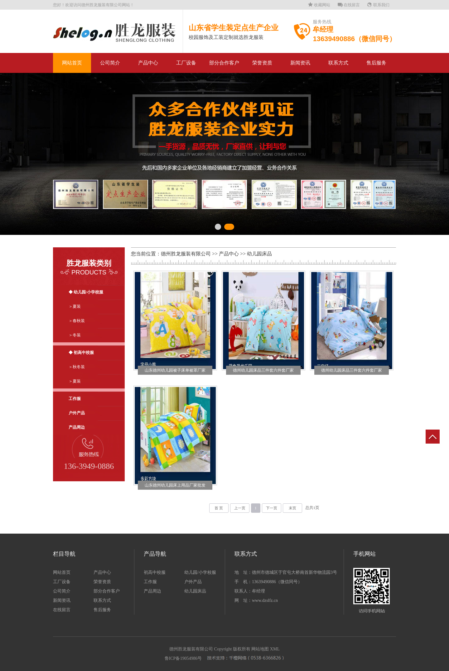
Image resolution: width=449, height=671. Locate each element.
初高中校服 (155, 572)
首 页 (219, 508)
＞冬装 (75, 335)
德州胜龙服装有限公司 (186, 253)
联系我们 (381, 4)
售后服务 (376, 62)
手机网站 (364, 554)
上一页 (239, 508)
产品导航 (155, 554)
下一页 (271, 508)
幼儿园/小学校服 (200, 572)
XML (275, 649)
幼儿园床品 (259, 253)
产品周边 (77, 427)
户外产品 (77, 413)
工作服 (75, 398)
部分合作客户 (224, 62)
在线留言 (352, 4)
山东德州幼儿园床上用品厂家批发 (175, 485)
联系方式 (338, 62)
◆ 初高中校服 (81, 352)
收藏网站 (322, 4)
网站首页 (72, 62)
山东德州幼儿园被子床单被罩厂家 (175, 370)
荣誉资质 (262, 62)
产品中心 (148, 62)
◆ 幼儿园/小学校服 (86, 292)
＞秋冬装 (77, 366)
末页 (292, 508)
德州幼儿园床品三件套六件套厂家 (263, 370)
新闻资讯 (300, 62)
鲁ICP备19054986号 (183, 658)
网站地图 (260, 649)
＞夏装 (75, 306)
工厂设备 (186, 62)
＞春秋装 (77, 320)
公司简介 (110, 62)
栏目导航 (64, 554)
